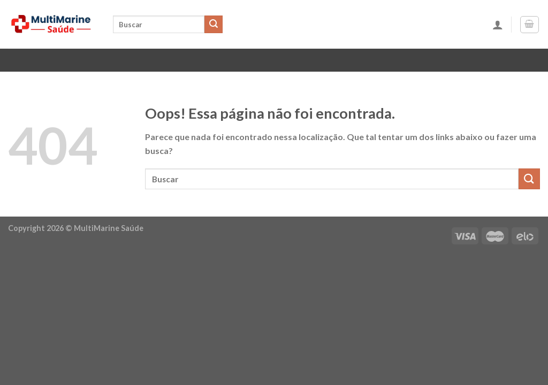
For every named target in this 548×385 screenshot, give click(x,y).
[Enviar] (213, 25)
